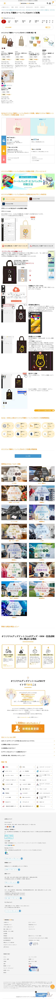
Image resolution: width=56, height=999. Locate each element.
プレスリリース (32, 929)
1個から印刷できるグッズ (26, 806)
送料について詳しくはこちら (11, 882)
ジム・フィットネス (33, 956)
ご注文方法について (7, 924)
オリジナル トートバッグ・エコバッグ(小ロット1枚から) (37, 9)
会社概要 (5, 933)
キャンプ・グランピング (8, 968)
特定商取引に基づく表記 (8, 938)
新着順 (30, 21)
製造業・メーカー (7, 965)
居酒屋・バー (31, 959)
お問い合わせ (6, 946)
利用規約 (5, 935)
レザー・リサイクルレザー (43, 793)
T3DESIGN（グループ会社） (34, 940)
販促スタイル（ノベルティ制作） (35, 935)
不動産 (5, 961)
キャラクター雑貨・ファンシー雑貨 (43, 797)
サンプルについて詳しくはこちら (12, 910)
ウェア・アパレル (25, 775)
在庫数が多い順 (37, 21)
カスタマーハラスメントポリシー (10, 944)
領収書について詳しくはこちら (11, 869)
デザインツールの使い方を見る (44, 410)
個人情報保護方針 (7, 940)
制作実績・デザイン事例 (8, 931)
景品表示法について (33, 924)
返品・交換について (7, 929)
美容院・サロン (7, 970)
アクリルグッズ (24, 802)
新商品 (5, 767)
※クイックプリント (10, 141)
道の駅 (30, 963)
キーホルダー (24, 793)
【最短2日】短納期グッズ (9, 806)
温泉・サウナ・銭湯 (33, 961)
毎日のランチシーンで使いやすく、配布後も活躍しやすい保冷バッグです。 (35, 66)
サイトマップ (31, 926)
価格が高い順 (23, 21)
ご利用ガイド (6, 922)
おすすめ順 (9, 21)
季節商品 (5, 793)
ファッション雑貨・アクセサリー (43, 776)
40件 (49, 21)
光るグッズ (40, 802)
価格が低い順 (16, 21)
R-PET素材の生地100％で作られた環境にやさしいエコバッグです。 (21, 66)
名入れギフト (6, 802)
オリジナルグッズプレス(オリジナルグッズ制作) (38, 938)
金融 (4, 963)
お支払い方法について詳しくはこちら (12, 858)
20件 (52, 21)
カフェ (5, 956)
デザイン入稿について (8, 926)
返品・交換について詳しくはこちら (12, 898)
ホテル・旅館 (6, 959)
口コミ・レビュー (32, 922)
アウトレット (41, 806)
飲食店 (5, 972)
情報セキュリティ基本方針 (9, 942)
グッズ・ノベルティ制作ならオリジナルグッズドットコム (13, 9)
